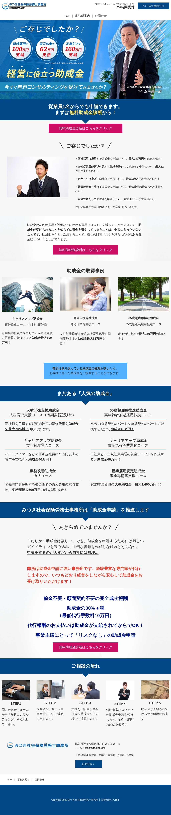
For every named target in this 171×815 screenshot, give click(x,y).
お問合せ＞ (88, 764)
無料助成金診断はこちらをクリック (85, 250)
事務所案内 (82, 15)
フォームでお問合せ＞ (153, 5)
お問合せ (101, 15)
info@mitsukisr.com (94, 748)
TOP (67, 15)
